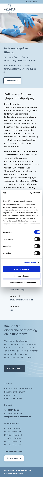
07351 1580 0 (32, 2)
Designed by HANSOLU (13, 473)
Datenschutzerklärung (24, 470)
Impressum (9, 470)
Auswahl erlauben (21, 276)
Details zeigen (30, 262)
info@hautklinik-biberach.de (17, 416)
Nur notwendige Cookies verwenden (21, 282)
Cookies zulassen (21, 269)
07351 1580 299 (15, 413)
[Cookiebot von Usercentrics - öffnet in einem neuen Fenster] (30, 193)
